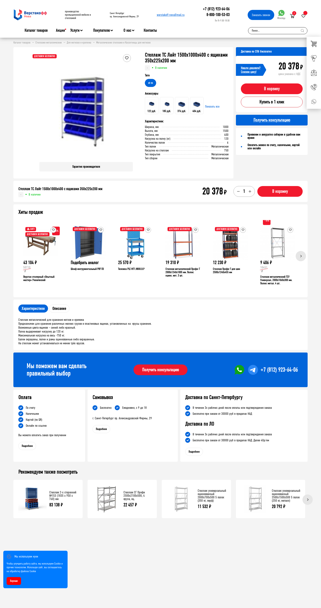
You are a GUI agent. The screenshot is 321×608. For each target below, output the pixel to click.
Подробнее (27, 446)
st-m (150, 83)
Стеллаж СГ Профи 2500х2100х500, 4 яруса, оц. (134, 495)
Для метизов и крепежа (79, 42)
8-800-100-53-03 (218, 14)
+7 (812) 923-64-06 (216, 9)
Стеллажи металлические (48, 42)
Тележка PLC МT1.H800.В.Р (131, 269)
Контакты (150, 30)
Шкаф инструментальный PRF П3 (87, 269)
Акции (60, 30)
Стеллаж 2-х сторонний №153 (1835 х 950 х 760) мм (62, 495)
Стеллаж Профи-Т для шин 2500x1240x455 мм (226, 270)
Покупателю (101, 30)
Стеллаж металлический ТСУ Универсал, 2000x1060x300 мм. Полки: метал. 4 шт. (276, 280)
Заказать (261, 15)
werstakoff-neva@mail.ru (171, 15)
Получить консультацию (160, 370)
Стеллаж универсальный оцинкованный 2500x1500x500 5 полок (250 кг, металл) (286, 496)
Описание (59, 308)
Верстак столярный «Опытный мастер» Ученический (38, 278)
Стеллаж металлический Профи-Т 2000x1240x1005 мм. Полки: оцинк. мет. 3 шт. (182, 272)
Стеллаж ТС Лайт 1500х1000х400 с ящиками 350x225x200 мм (60, 189)
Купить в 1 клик (271, 102)
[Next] (301, 256)
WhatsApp (281, 15)
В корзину (272, 88)
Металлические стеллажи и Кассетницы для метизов (123, 42)
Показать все (212, 106)
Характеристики (33, 308)
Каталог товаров (36, 30)
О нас (127, 30)
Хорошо (14, 581)
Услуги (75, 30)
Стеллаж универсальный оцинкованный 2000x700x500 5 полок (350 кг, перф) (212, 496)
